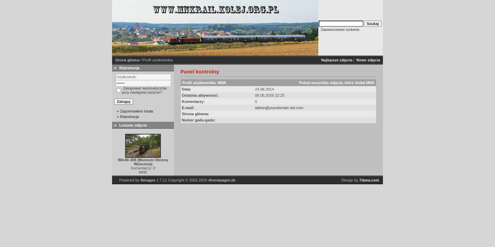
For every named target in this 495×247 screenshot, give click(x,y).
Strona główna (127, 60)
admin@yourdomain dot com (279, 108)
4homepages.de (221, 180)
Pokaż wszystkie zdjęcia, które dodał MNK (336, 83)
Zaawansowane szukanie (340, 30)
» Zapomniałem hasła (135, 111)
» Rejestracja (128, 117)
